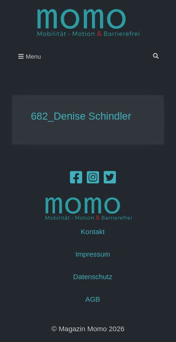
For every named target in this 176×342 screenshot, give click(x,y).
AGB (92, 299)
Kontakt (93, 232)
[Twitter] (110, 180)
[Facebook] (76, 180)
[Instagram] (93, 180)
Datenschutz (92, 277)
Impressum (92, 254)
